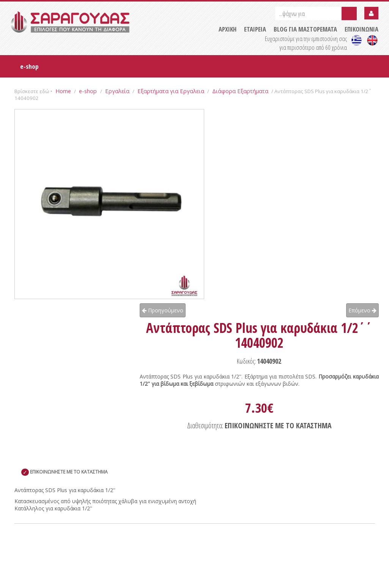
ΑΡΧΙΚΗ (227, 29)
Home (63, 91)
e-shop (29, 66)
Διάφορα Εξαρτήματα (240, 91)
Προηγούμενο (162, 310)
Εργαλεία (117, 91)
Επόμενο (362, 310)
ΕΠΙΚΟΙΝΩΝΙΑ (361, 29)
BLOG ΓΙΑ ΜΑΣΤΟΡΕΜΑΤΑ (305, 29)
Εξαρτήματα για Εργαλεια (170, 91)
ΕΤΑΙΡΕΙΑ (255, 29)
